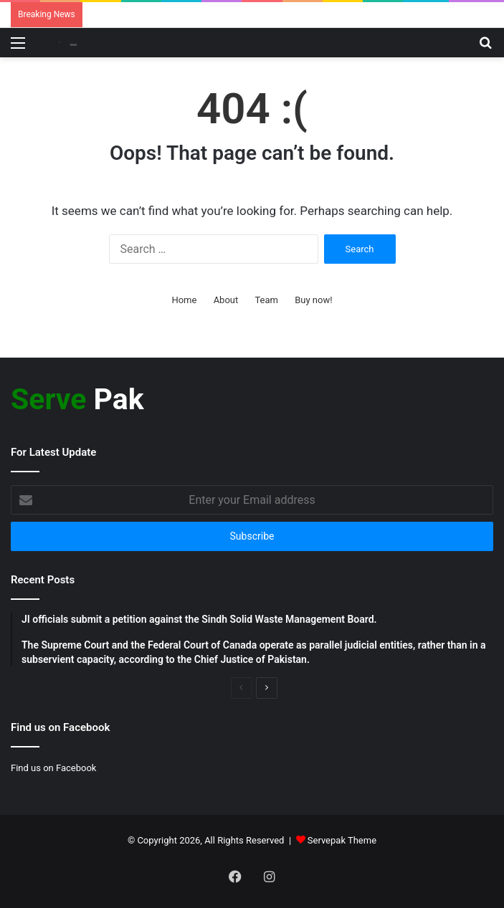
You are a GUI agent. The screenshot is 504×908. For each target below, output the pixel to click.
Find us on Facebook (53, 768)
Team (266, 300)
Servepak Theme (342, 840)
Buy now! (313, 300)
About (226, 300)
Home (183, 300)
